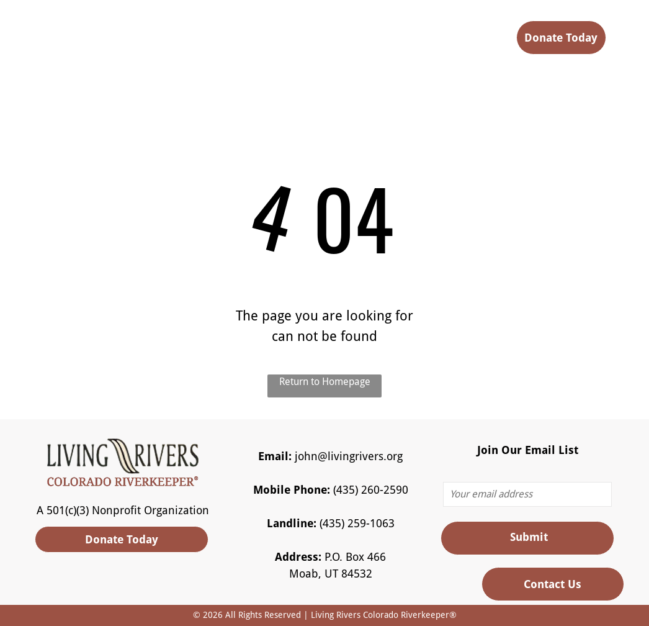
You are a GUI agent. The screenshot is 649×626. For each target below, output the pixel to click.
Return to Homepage (324, 382)
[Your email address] (527, 494)
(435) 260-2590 (370, 489)
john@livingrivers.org (349, 456)
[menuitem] (240, 42)
